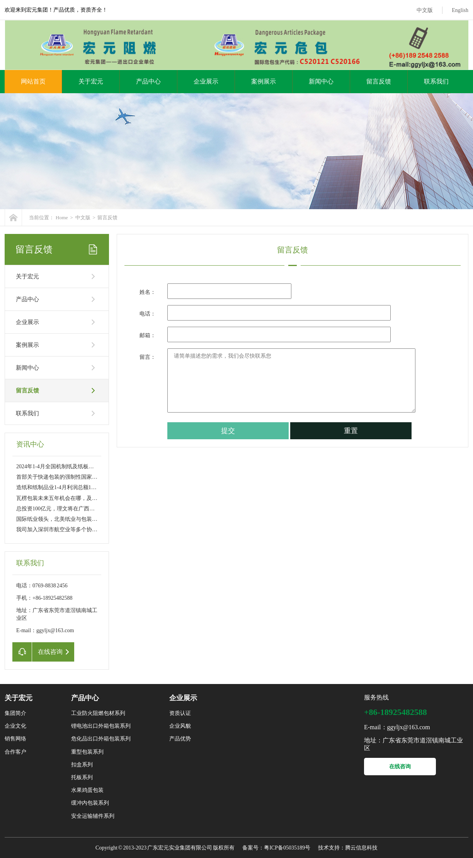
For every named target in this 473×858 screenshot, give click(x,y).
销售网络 (15, 739)
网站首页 (33, 81)
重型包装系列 (87, 752)
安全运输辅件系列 (92, 816)
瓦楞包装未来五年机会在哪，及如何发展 (65, 498)
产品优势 (180, 739)
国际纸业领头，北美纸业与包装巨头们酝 (65, 519)
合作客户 (15, 752)
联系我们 (436, 81)
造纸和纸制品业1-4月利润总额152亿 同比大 (67, 487)
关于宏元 (90, 81)
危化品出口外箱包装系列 (101, 739)
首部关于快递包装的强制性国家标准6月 (63, 477)
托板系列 (82, 777)
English (460, 10)
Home (62, 217)
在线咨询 (400, 766)
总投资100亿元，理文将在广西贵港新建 (63, 509)
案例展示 (263, 81)
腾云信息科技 (361, 848)
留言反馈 (378, 81)
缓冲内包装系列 (90, 803)
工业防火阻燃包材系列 (98, 713)
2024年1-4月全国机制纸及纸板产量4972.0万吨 (70, 466)
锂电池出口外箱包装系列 (101, 726)
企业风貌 (180, 726)
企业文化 (15, 726)
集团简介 (15, 713)
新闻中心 (321, 81)
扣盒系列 (82, 765)
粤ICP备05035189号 (287, 848)
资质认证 (180, 713)
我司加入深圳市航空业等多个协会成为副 (65, 529)
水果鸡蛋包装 (87, 790)
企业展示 (206, 81)
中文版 (425, 10)
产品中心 (148, 81)
